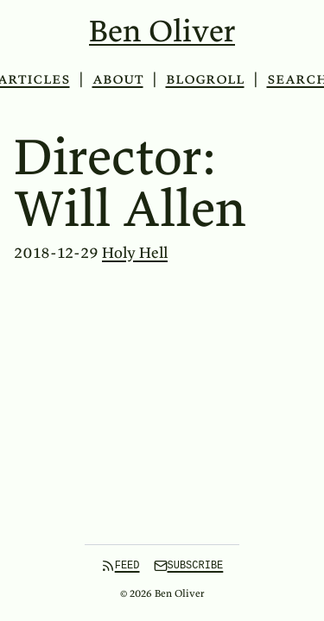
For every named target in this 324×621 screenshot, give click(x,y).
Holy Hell (135, 252)
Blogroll (205, 78)
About (117, 78)
